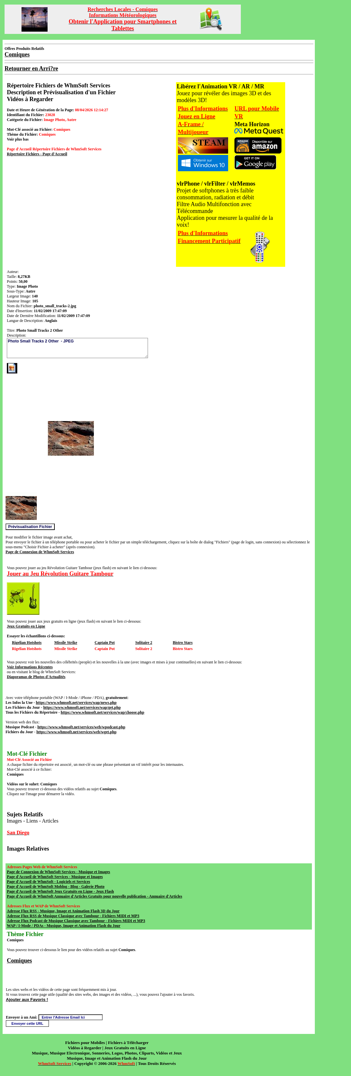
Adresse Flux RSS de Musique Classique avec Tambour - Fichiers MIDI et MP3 (73, 916)
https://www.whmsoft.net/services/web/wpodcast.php (81, 727)
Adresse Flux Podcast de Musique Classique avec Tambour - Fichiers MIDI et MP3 (76, 920)
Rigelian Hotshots (26, 642)
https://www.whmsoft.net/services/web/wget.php (77, 732)
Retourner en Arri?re (31, 68)
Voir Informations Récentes (30, 667)
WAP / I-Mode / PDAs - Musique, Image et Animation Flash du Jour (63, 925)
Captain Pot (105, 642)
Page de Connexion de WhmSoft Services (40, 552)
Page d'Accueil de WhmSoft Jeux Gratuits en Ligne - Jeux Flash (60, 891)
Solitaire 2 (143, 642)
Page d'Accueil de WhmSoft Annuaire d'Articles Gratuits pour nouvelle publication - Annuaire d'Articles (94, 896)
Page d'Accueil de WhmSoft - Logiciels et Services (48, 881)
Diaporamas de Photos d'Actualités (36, 676)
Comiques (19, 960)
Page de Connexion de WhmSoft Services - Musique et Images (58, 872)
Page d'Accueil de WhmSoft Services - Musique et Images (55, 876)
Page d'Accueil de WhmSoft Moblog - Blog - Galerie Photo (55, 886)
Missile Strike (65, 642)
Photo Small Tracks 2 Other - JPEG (77, 348)
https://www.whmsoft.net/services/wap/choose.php (102, 712)
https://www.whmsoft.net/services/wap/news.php (76, 702)
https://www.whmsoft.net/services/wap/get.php (82, 707)
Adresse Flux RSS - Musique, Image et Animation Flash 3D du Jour (63, 911)
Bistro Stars (183, 642)
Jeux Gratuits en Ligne (26, 626)
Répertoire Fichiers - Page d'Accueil (37, 154)
